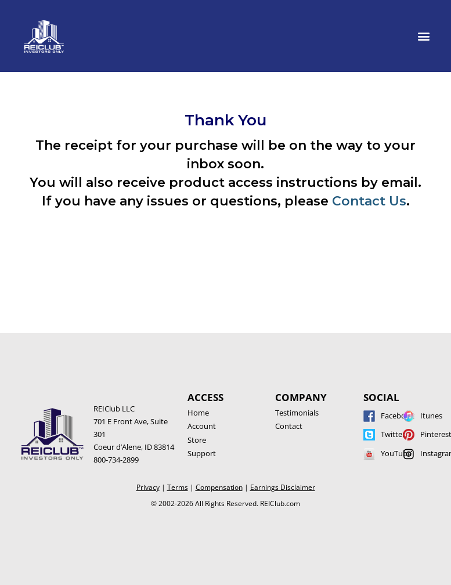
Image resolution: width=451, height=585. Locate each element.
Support (201, 453)
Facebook (397, 415)
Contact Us (369, 201)
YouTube (396, 453)
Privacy (148, 487)
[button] (424, 35)
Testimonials (297, 412)
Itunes (431, 415)
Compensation (219, 487)
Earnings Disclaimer (282, 487)
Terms (177, 487)
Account (201, 426)
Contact (288, 426)
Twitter (393, 434)
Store (196, 440)
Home (198, 412)
